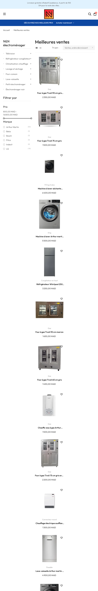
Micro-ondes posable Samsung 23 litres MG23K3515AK (81, 419)
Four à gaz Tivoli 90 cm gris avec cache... (49, 92)
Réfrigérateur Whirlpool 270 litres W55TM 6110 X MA (49, 372)
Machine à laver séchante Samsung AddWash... (49, 138)
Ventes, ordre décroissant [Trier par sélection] (80, 47)
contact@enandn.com (85, 557)
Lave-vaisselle (12, 79)
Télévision (10, 53)
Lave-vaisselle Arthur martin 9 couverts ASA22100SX (49, 326)
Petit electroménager (16, 84)
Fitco (17, 140)
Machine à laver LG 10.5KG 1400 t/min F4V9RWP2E (49, 419)
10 (69, 536)
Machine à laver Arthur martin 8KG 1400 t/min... (81, 138)
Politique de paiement (12, 565)
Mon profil (55, 557)
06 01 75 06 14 (81, 561)
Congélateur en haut (49, 182)
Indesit (17, 144)
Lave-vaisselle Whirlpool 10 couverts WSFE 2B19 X (49, 466)
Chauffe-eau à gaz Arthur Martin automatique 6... (80, 232)
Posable (49, 322)
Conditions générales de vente (11, 574)
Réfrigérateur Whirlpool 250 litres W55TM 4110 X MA (49, 185)
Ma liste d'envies (58, 561)
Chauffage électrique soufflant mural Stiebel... (81, 279)
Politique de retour (10, 568)
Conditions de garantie (12, 557)
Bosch (17, 135)
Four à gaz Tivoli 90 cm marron (81, 185)
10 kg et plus (49, 416)
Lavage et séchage (14, 69)
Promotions (31, 565)
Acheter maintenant (64, 23)
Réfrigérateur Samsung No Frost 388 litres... (81, 513)
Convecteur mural (81, 275)
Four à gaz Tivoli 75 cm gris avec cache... (49, 279)
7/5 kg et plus (49, 135)
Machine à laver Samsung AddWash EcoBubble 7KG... (80, 372)
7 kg (80, 322)
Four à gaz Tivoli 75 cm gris (81, 92)
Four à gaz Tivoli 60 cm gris (49, 232)
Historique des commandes (57, 567)
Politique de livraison (11, 561)
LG (17, 149)
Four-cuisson (11, 74)
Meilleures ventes (34, 557)
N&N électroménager (14, 43)
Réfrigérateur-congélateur (18, 58)
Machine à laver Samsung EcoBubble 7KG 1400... (80, 326)
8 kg (80, 135)
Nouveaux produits (34, 561)
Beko (17, 131)
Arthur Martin (17, 127)
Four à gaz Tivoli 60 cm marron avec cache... (81, 466)
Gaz (49, 88)
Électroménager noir (15, 89)
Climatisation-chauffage (17, 64)
